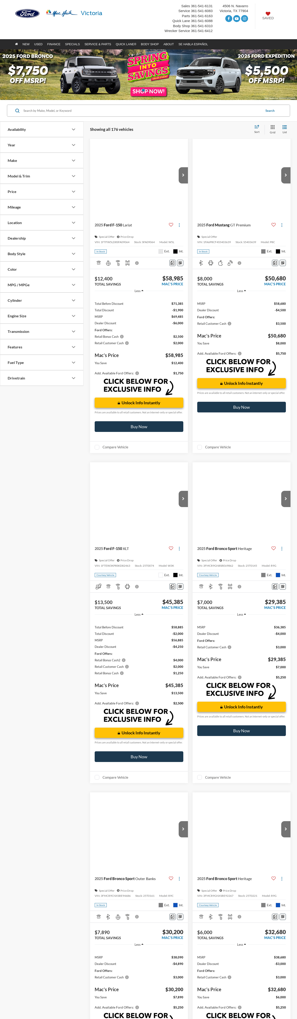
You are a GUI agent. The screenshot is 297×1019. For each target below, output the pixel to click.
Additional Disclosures (93, 1003)
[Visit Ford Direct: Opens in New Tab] (115, 1007)
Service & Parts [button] (97, 44)
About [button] (168, 44)
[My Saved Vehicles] (268, 16)
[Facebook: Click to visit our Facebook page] (228, 19)
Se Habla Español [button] (193, 44)
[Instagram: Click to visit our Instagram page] (244, 19)
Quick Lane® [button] (126, 44)
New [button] (26, 44)
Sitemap (61, 1003)
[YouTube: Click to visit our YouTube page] (236, 19)
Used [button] (38, 44)
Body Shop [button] (150, 44)
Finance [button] (53, 44)
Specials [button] (72, 44)
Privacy (73, 1003)
